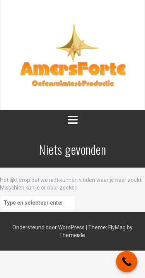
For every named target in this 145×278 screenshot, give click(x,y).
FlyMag (117, 227)
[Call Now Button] (126, 261)
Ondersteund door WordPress (48, 227)
